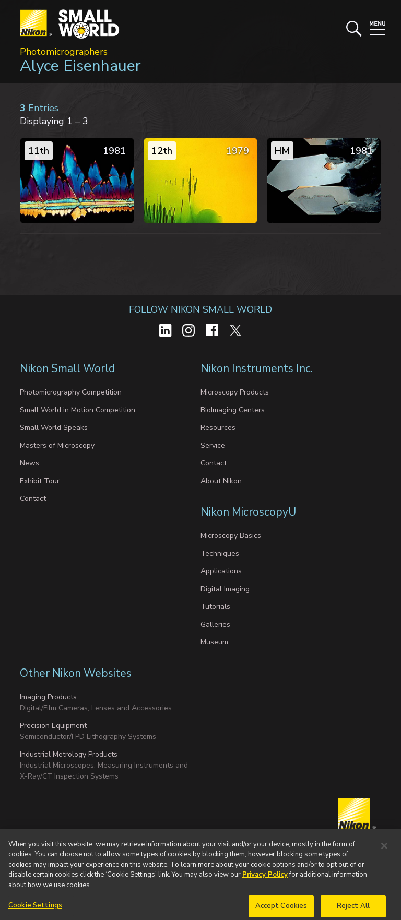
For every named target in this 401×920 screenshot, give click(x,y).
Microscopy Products (234, 392)
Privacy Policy (265, 884)
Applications (221, 571)
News (29, 463)
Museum (214, 642)
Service (212, 445)
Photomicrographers (64, 51)
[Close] (384, 855)
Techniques (219, 553)
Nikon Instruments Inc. (257, 368)
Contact (33, 499)
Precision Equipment (53, 726)
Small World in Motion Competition (77, 410)
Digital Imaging (225, 589)
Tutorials (215, 607)
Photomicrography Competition (71, 392)
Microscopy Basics (230, 536)
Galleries (215, 624)
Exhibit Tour (40, 481)
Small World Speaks (54, 428)
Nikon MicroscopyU (248, 512)
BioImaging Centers (232, 410)
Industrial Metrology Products (68, 754)
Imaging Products (48, 697)
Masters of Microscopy (57, 445)
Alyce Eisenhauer (80, 66)
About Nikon (221, 481)
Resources (217, 428)
